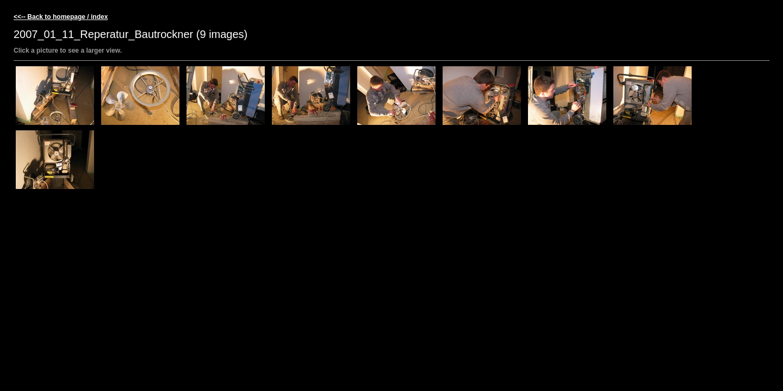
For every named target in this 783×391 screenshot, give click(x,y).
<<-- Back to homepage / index (61, 17)
